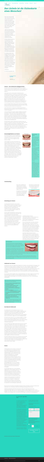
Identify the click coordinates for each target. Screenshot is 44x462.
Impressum (6, 458)
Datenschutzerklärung (12, 458)
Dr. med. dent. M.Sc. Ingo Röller (13, 76)
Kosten (5, 5)
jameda (14, 79)
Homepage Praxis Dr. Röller (34, 431)
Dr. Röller (9, 5)
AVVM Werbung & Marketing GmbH (19, 460)
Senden (37, 426)
